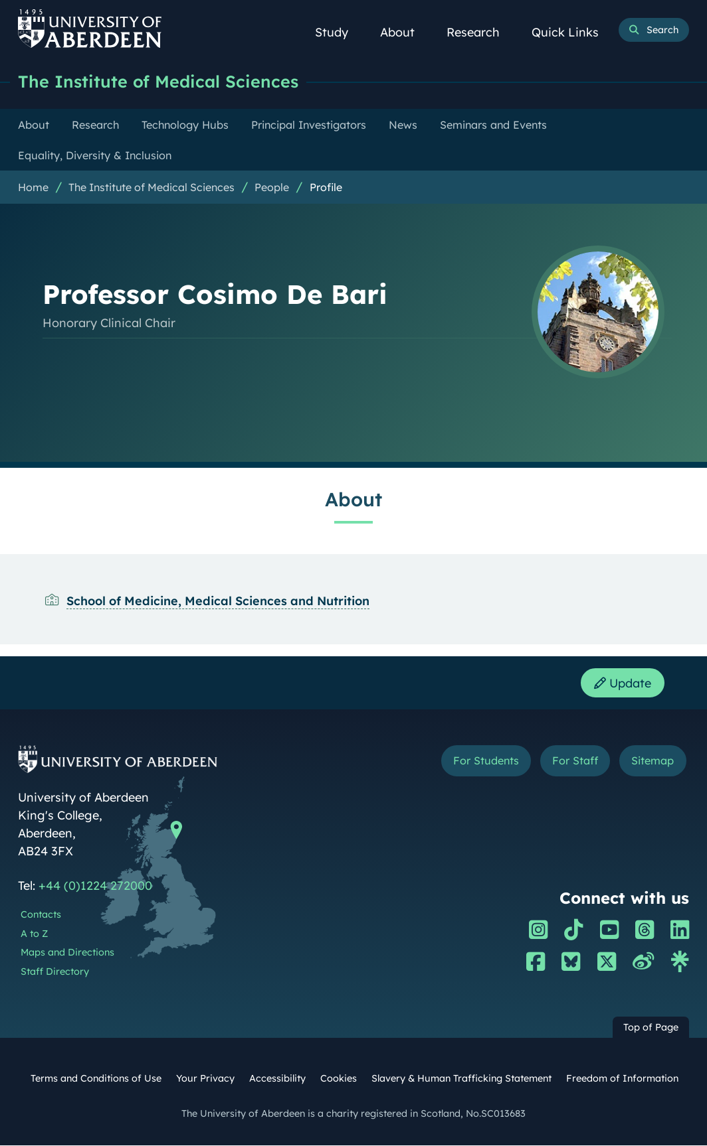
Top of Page (650, 1028)
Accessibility (277, 1079)
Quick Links (572, 32)
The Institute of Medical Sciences (158, 81)
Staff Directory (55, 972)
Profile (326, 187)
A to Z (34, 934)
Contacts (41, 915)
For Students (486, 761)
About (404, 32)
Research (480, 32)
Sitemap (652, 761)
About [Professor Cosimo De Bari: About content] (353, 499)
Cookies (338, 1079)
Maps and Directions (67, 954)
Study (339, 32)
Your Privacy (205, 1079)
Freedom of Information (622, 1079)
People (271, 187)
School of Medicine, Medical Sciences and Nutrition (217, 601)
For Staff (575, 761)
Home (33, 187)
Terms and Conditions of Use (96, 1079)
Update (622, 683)
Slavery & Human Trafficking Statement (461, 1079)
